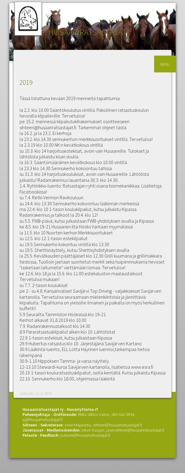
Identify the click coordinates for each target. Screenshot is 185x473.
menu (165, 63)
